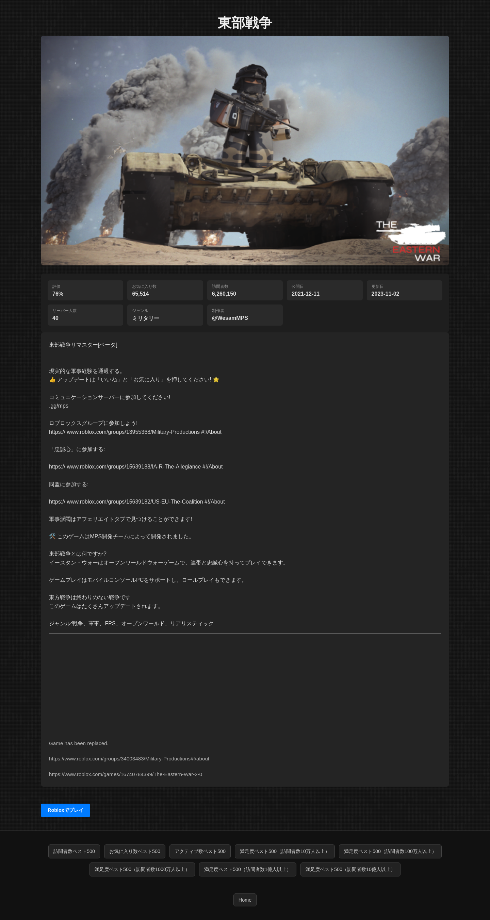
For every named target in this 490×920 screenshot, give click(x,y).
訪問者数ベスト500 (74, 851)
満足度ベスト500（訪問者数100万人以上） (390, 851)
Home (245, 900)
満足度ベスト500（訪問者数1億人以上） (247, 869)
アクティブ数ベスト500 (200, 851)
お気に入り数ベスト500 (134, 851)
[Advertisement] (245, 681)
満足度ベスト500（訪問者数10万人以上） (285, 851)
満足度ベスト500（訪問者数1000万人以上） (142, 869)
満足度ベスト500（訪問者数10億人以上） (350, 869)
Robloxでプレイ (65, 810)
